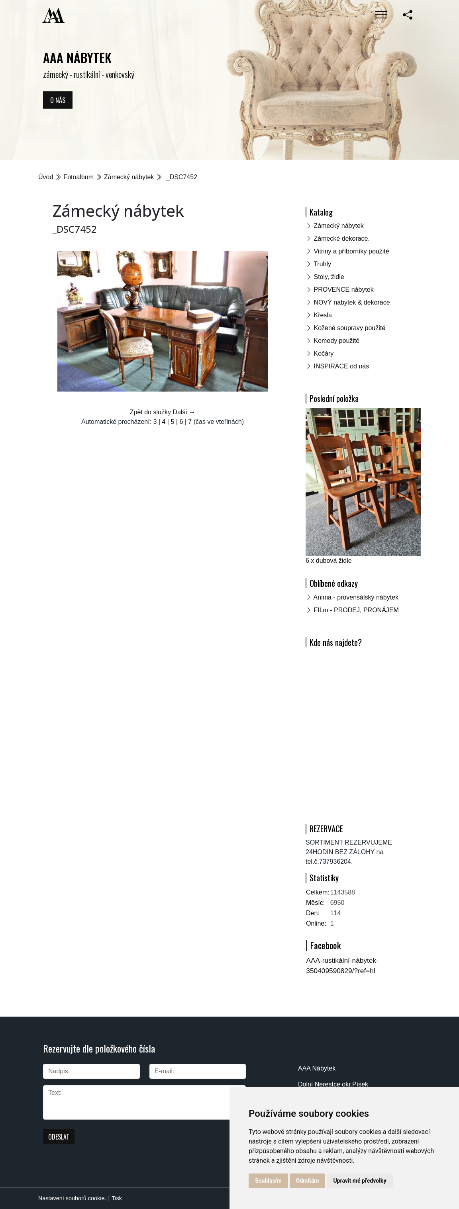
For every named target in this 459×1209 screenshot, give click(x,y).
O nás (57, 100)
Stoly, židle (329, 276)
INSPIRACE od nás (341, 366)
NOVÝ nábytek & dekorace (352, 302)
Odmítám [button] (307, 1180)
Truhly (322, 264)
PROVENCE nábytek (343, 289)
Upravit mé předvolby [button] (359, 1180)
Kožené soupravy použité (349, 328)
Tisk (117, 1198)
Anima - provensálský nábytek (356, 597)
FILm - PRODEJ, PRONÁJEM (356, 610)
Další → (184, 412)
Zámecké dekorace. (342, 238)
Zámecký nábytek (129, 177)
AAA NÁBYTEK (77, 57)
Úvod (45, 177)
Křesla (323, 315)
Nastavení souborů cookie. (72, 1198)
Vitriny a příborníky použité (351, 251)
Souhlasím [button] (268, 1180)
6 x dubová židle (329, 560)
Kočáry (323, 353)
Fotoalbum (78, 177)
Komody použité (336, 340)
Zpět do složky (150, 412)
